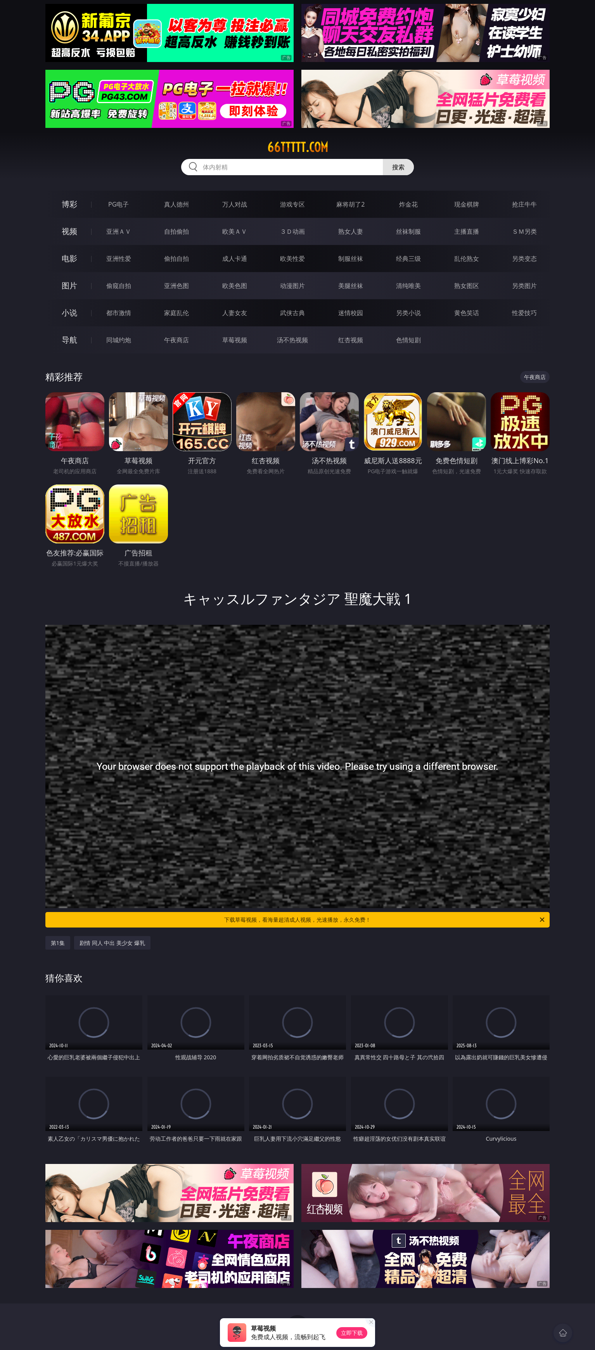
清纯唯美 (408, 285)
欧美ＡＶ (234, 231)
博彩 (69, 204)
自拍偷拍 (176, 231)
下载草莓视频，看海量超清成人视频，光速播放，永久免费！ (385, 919)
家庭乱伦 (176, 313)
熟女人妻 (350, 231)
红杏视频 (350, 340)
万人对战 (234, 204)
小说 (69, 312)
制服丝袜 (350, 258)
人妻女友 (234, 313)
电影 (69, 258)
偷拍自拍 (176, 258)
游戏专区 (292, 204)
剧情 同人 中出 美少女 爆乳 (112, 943)
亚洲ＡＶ (118, 231)
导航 (69, 339)
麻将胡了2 (350, 204)
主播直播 (466, 231)
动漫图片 (292, 285)
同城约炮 (118, 340)
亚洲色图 (176, 285)
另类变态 (524, 258)
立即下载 (352, 1332)
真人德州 (176, 204)
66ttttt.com (297, 147)
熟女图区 (466, 285)
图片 (69, 285)
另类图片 (524, 285)
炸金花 (408, 204)
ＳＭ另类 (524, 231)
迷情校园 (350, 313)
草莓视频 (234, 340)
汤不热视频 (292, 340)
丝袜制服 (408, 231)
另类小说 (408, 313)
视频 (69, 231)
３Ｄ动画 (292, 231)
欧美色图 (234, 285)
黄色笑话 (466, 313)
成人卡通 (234, 258)
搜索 (398, 167)
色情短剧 (408, 340)
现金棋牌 (466, 204)
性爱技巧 (524, 313)
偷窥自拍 (118, 285)
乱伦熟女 (466, 258)
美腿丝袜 (350, 285)
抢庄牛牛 (524, 204)
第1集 (58, 943)
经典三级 (408, 258)
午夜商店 (176, 340)
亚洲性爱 (118, 258)
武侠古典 (292, 313)
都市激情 (118, 313)
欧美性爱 (292, 258)
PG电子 (118, 204)
